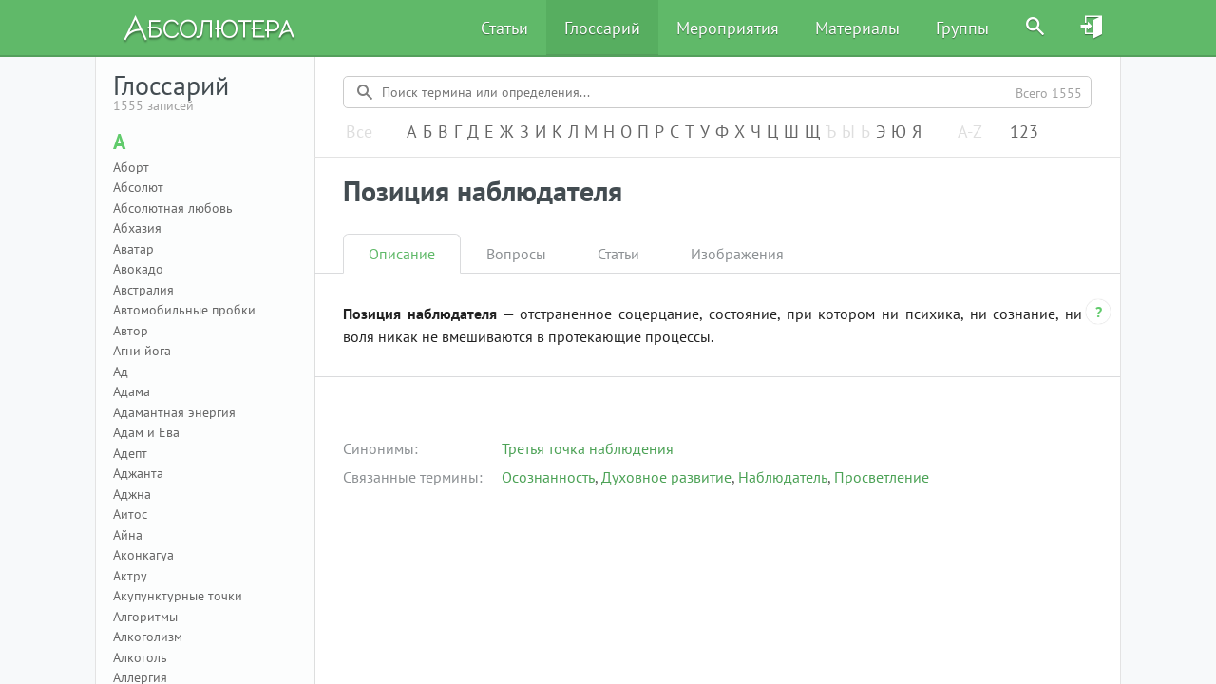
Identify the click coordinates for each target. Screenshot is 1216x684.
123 (1024, 132)
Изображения (737, 253)
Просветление (881, 476)
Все (359, 132)
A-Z (970, 132)
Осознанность (548, 476)
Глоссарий (602, 28)
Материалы (857, 28)
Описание (402, 253)
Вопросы (516, 253)
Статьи (504, 28)
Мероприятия (727, 28)
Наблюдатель (782, 476)
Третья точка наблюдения (588, 448)
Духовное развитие (666, 476)
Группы (962, 28)
